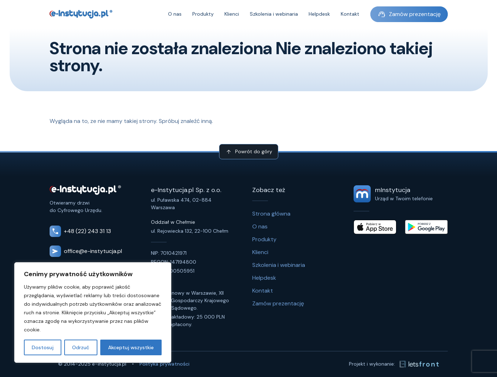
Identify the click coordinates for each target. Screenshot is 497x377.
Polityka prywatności (164, 364)
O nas (175, 14)
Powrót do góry (248, 152)
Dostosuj (43, 347)
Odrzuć (80, 347)
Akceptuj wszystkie (131, 347)
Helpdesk (319, 14)
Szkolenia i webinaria (274, 14)
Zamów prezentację (409, 14)
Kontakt (350, 14)
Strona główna (271, 213)
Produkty (203, 14)
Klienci (231, 14)
